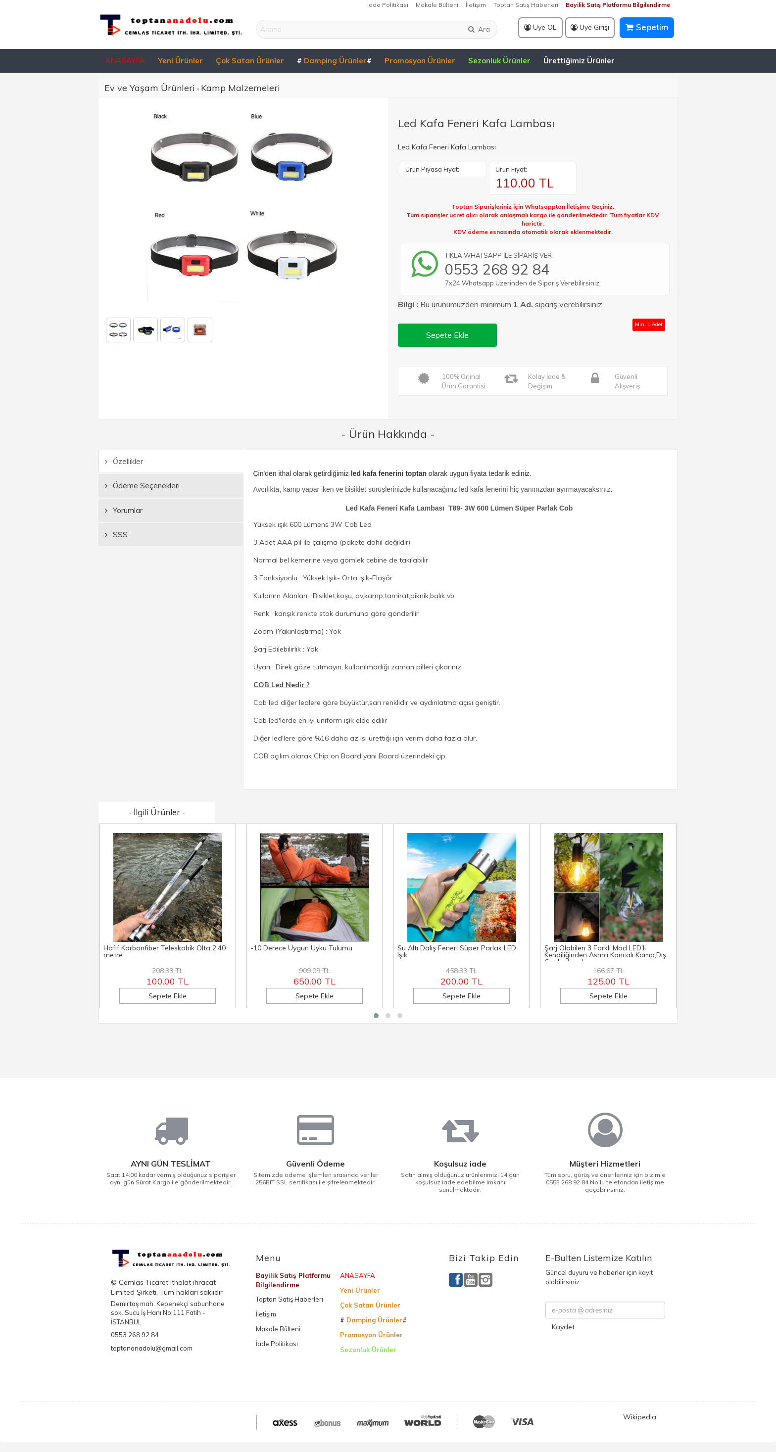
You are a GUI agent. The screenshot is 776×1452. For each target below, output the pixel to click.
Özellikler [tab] (124, 461)
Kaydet (563, 1326)
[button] (376, 1015)
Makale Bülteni (437, 4)
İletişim (476, 4)
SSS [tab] (116, 534)
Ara (478, 29)
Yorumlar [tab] (124, 510)
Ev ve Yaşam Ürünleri (149, 88)
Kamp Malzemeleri (240, 88)
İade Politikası (387, 4)
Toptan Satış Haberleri (525, 4)
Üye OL (540, 27)
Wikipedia (639, 1416)
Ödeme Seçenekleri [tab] (142, 485)
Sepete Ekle (447, 335)
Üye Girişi (590, 27)
